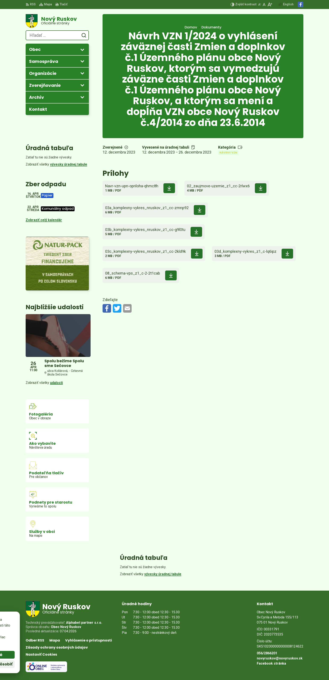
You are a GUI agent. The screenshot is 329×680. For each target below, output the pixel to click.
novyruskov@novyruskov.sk (280, 658)
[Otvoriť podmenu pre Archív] (82, 97)
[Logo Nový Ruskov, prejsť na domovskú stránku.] (57, 21)
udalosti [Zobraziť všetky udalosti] (56, 383)
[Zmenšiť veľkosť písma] (259, 4)
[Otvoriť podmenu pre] (82, 49)
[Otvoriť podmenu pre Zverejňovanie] (82, 85)
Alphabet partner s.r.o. (84, 623)
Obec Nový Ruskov (66, 627)
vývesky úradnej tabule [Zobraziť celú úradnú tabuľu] (68, 164)
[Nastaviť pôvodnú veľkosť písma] (264, 4)
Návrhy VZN (228, 152)
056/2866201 (267, 653)
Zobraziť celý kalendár (44, 220)
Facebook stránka (271, 663)
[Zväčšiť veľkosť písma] (269, 4)
